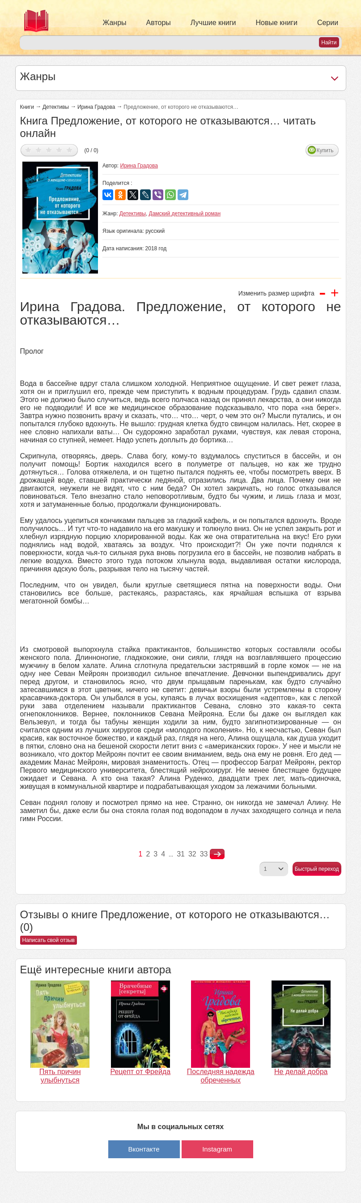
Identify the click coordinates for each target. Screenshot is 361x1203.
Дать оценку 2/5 (38, 149)
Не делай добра (300, 1071)
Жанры (115, 22)
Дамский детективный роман (185, 213)
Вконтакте (143, 1149)
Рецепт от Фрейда (140, 1071)
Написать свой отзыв (48, 940)
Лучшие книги (213, 22)
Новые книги (276, 22)
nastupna (217, 854)
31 (181, 854)
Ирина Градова (96, 107)
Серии (327, 22)
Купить (325, 150)
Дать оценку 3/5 (49, 149)
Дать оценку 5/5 (69, 149)
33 (204, 854)
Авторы (158, 22)
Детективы (55, 107)
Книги (27, 107)
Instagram (217, 1149)
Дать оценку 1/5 (28, 149)
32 (192, 854)
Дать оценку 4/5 (59, 149)
